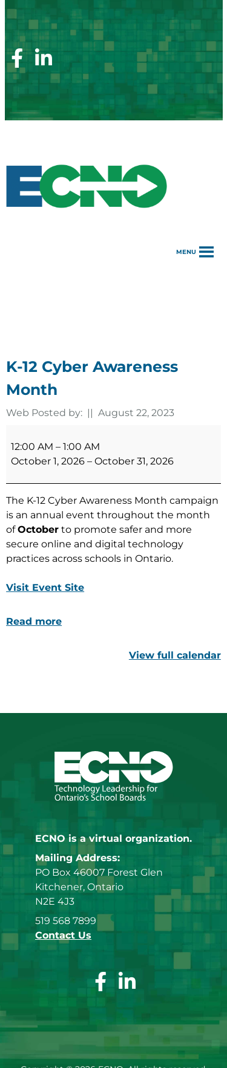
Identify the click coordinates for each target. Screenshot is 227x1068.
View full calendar (175, 655)
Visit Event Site (45, 587)
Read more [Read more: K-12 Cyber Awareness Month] (34, 621)
